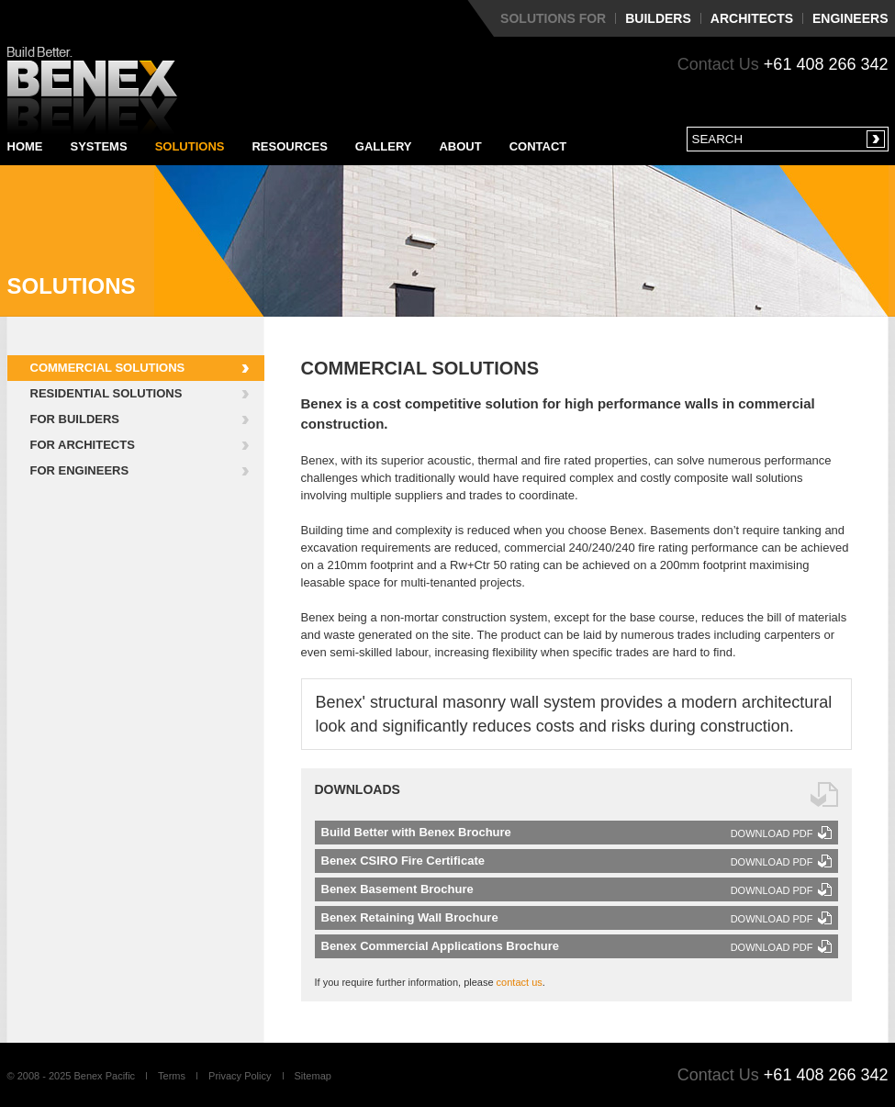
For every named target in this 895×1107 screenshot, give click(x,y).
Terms (171, 1075)
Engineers (850, 18)
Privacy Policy (239, 1075)
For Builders (75, 419)
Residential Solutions (106, 393)
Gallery (383, 146)
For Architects (82, 445)
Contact (538, 146)
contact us (520, 982)
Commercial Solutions (107, 368)
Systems (99, 146)
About (460, 146)
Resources (289, 146)
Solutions (190, 146)
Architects (751, 18)
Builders (658, 18)
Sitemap (313, 1075)
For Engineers (79, 470)
